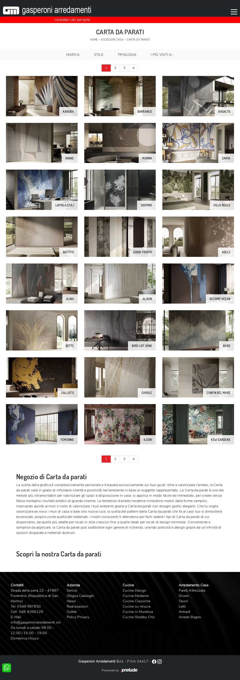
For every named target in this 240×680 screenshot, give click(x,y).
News (71, 601)
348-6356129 (31, 611)
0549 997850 (29, 606)
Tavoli (183, 601)
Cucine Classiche (136, 601)
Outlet (72, 611)
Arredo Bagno (190, 617)
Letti (182, 606)
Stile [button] (98, 54)
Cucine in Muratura (138, 611)
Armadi (185, 611)
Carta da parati (138, 39)
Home (94, 39)
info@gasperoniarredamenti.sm (36, 622)
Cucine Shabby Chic (139, 617)
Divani (184, 595)
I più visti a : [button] (162, 54)
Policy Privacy (78, 617)
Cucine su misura (136, 606)
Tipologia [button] (127, 54)
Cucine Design (134, 590)
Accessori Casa (112, 39)
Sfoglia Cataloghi (80, 595)
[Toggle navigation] (234, 11)
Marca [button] (73, 54)
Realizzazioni (77, 606)
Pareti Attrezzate (192, 590)
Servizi (72, 590)
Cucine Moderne (136, 595)
